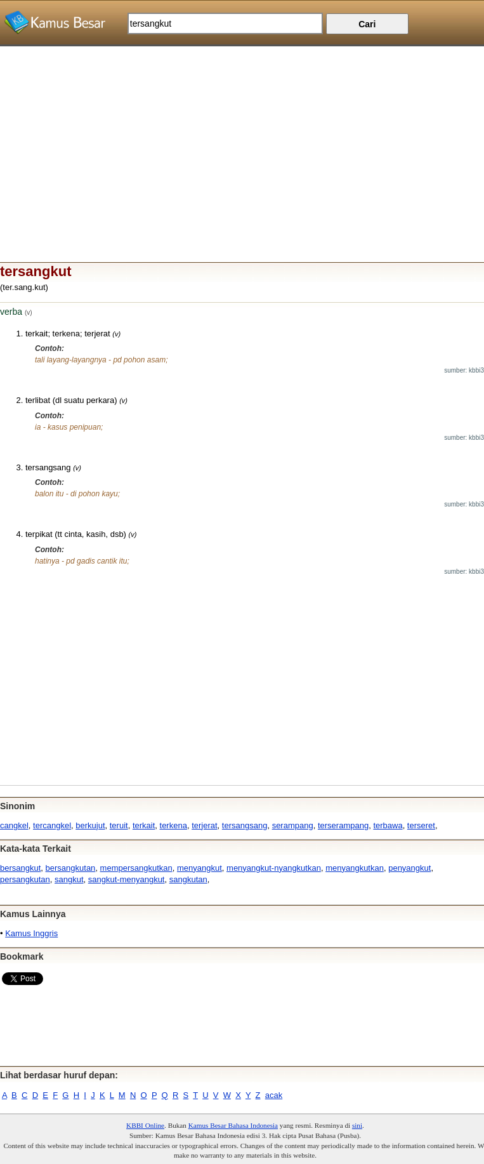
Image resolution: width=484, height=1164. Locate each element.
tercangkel (52, 825)
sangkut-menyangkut (126, 879)
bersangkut (20, 868)
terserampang (343, 825)
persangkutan (25, 879)
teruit (119, 825)
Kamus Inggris (31, 933)
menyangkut (199, 868)
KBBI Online (145, 1125)
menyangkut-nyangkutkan (273, 868)
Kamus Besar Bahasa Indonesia (233, 1125)
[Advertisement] (242, 135)
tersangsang (245, 825)
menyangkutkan (354, 868)
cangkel (14, 825)
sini (357, 1125)
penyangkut (409, 868)
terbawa (387, 825)
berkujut (90, 825)
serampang (292, 825)
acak (273, 1095)
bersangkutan (71, 868)
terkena (173, 825)
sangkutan (188, 879)
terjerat (204, 825)
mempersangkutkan (136, 868)
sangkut (69, 879)
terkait (144, 825)
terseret (421, 825)
